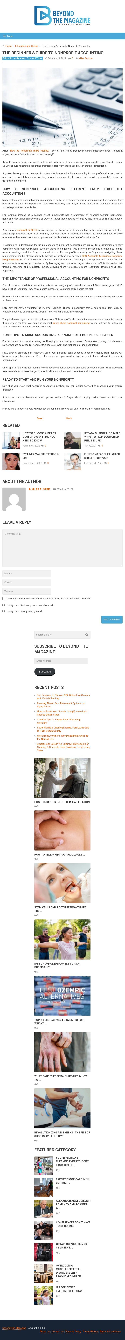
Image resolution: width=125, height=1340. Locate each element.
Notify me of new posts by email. (24, 611)
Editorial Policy (73, 1331)
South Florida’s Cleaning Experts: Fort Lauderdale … (72, 1161)
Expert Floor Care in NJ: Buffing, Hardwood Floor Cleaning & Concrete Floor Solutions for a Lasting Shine (63, 747)
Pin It (69, 418)
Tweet (40, 418)
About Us (45, 1331)
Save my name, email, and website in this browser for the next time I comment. (49, 598)
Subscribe (45, 671)
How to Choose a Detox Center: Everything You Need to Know (39, 437)
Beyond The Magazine (14, 1328)
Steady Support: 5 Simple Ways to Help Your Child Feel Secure (102, 437)
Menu (10, 36)
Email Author (63, 489)
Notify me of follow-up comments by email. (30, 605)
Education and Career (14, 58)
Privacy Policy (90, 1331)
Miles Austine (86, 58)
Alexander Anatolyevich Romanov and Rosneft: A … (73, 1204)
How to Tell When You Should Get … (59, 854)
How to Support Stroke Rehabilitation (62, 802)
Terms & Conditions (110, 1331)
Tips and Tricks (34, 58)
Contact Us (58, 1331)
